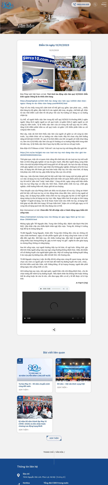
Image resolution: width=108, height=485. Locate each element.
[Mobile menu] (103, 4)
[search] (95, 4)
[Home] (8, 5)
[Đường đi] (60, 477)
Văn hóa (59, 452)
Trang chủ (48, 452)
